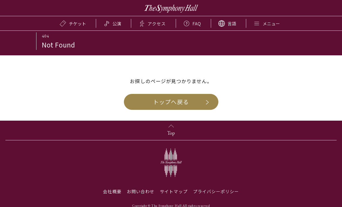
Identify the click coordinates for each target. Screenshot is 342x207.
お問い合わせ (140, 191)
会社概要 (112, 191)
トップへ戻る (171, 102)
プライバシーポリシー (216, 191)
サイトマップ (173, 191)
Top (171, 133)
